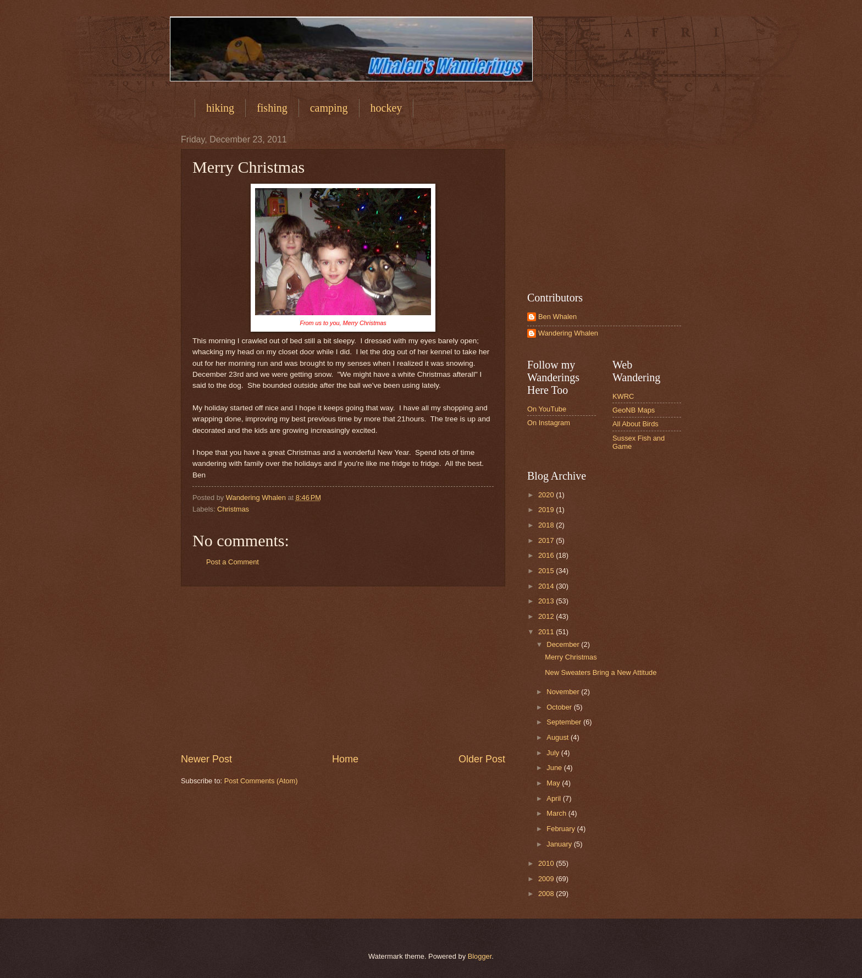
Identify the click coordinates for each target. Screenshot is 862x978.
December (563, 644)
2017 (547, 540)
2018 (547, 525)
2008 (547, 893)
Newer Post (206, 759)
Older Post (481, 759)
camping (329, 108)
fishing (272, 108)
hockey (386, 108)
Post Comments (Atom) (261, 781)
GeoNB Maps (633, 410)
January (559, 844)
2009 (547, 879)
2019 (547, 510)
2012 (547, 616)
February (561, 829)
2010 (547, 863)
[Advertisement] (343, 669)
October (559, 707)
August (558, 737)
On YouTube (546, 409)
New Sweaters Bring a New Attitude (600, 672)
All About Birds (635, 424)
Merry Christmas (570, 657)
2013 (547, 601)
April (554, 798)
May (554, 783)
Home (345, 759)
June (555, 767)
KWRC (623, 396)
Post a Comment (232, 562)
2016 (547, 555)
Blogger (480, 956)
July (553, 753)
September (564, 722)
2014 (547, 586)
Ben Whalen (557, 316)
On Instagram (548, 423)
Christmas (233, 509)
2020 (547, 495)
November (563, 692)
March (557, 813)
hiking (220, 108)
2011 (547, 632)
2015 (547, 571)
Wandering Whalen (568, 333)
